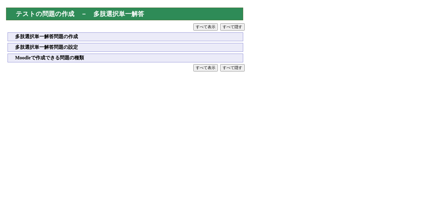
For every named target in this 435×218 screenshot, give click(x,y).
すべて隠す (232, 27)
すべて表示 (205, 27)
